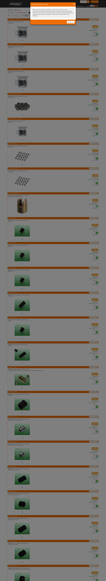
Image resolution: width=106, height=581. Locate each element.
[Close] (74, 4)
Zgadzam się (71, 22)
